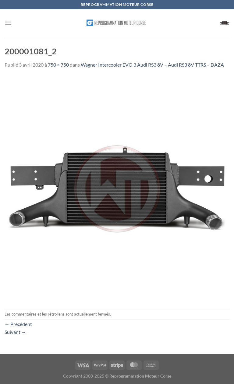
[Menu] (8, 22)
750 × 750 (58, 65)
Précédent (18, 324)
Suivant (15, 332)
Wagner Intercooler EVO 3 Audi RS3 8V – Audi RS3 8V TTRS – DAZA (152, 65)
